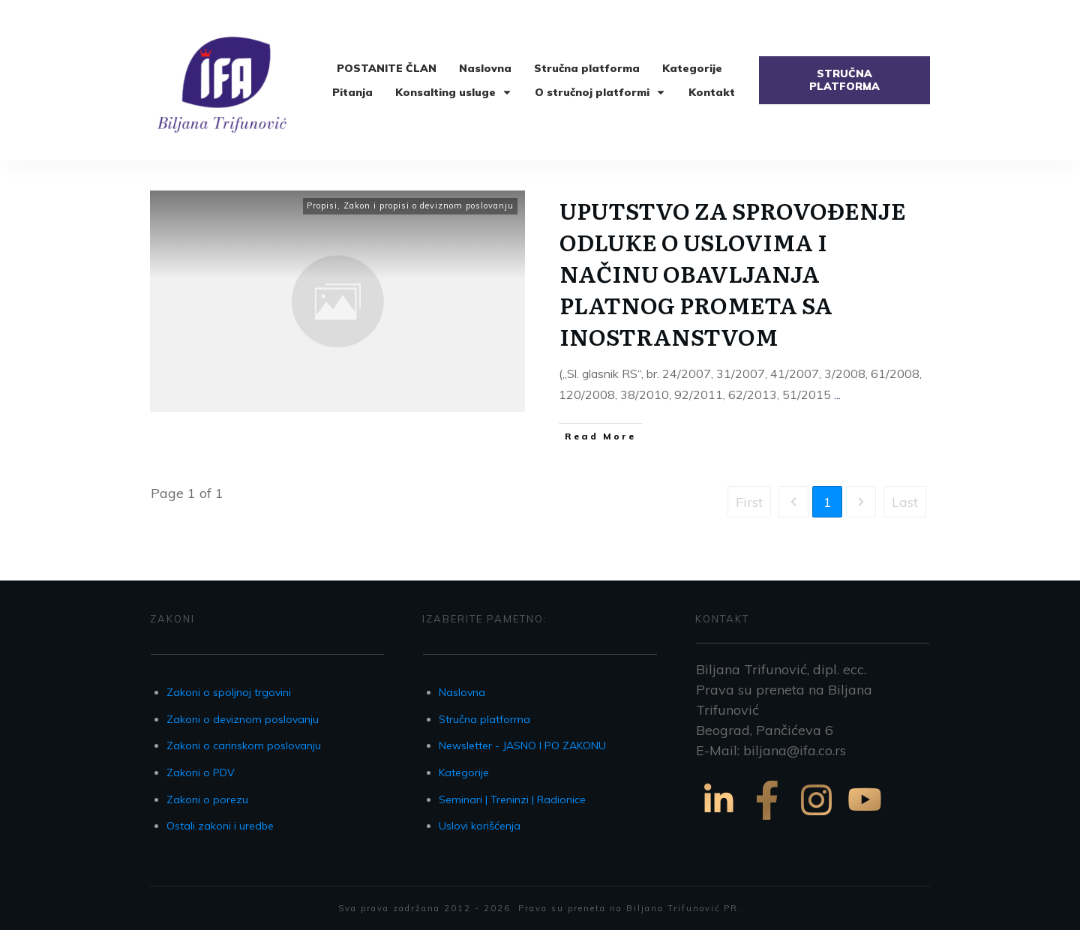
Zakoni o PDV (200, 772)
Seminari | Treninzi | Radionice (512, 799)
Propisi (322, 205)
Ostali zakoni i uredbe (220, 825)
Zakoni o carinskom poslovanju (243, 745)
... (837, 394)
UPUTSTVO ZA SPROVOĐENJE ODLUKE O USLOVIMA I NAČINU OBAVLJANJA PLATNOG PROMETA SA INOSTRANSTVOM (733, 273)
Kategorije (464, 772)
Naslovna (462, 692)
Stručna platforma (484, 719)
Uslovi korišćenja (479, 825)
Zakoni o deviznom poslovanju (242, 719)
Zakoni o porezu (207, 799)
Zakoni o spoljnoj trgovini (228, 692)
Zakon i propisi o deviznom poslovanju (429, 205)
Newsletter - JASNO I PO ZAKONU (522, 745)
